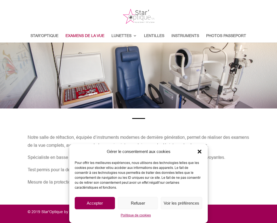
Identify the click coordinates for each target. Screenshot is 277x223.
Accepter (95, 203)
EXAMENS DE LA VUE (84, 36)
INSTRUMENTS (185, 36)
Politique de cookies (136, 215)
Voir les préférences (181, 203)
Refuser (138, 203)
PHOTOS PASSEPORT (226, 36)
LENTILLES (154, 36)
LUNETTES (121, 36)
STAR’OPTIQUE (44, 36)
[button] (199, 151)
